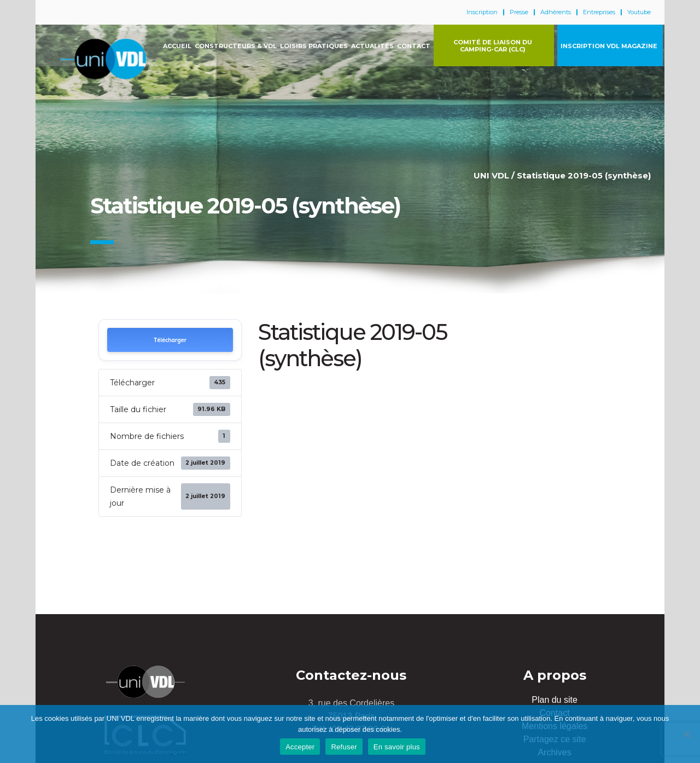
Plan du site (555, 699)
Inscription (482, 12)
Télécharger (170, 340)
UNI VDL (491, 175)
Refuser (344, 747)
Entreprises (599, 12)
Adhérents (555, 12)
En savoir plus (397, 747)
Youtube (639, 12)
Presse (519, 12)
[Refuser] (686, 734)
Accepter (299, 747)
